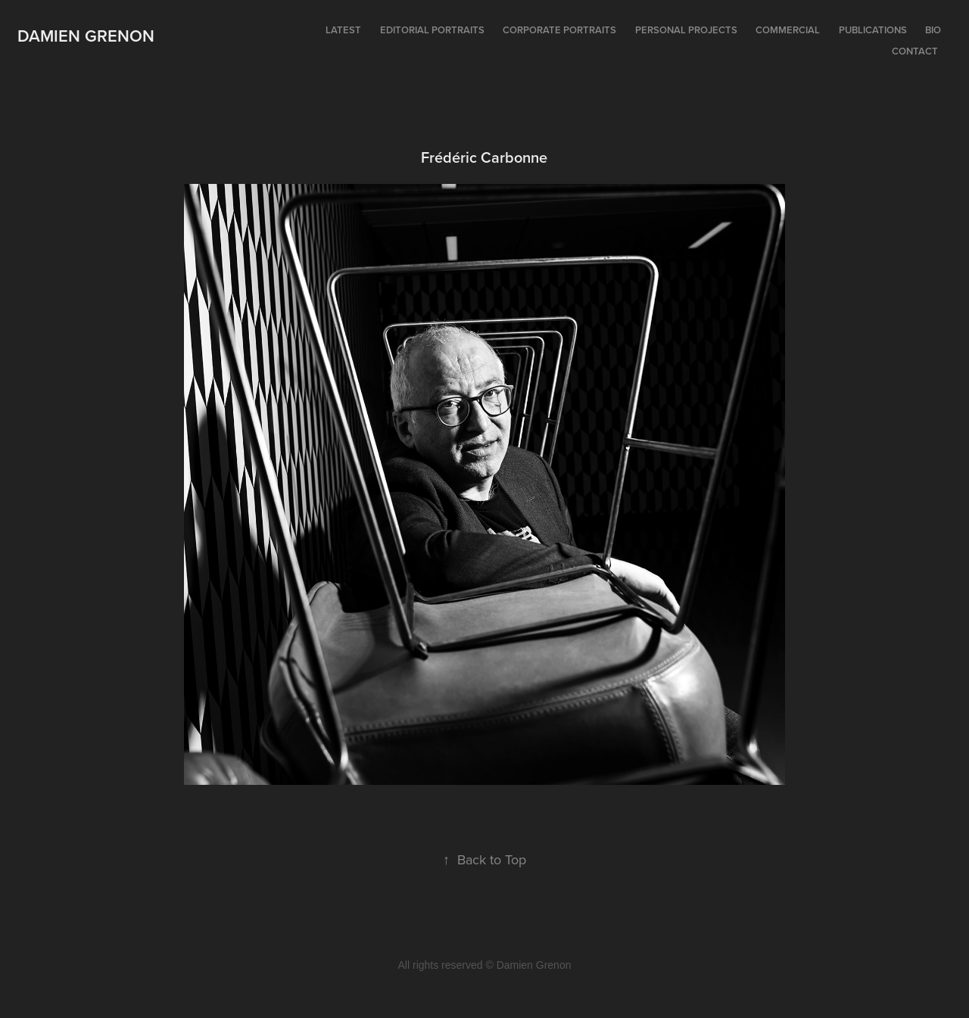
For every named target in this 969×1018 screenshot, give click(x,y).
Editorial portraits (432, 30)
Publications (873, 30)
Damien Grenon (85, 35)
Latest (343, 30)
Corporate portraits (559, 30)
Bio (933, 30)
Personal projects (686, 30)
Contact (915, 51)
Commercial (788, 30)
